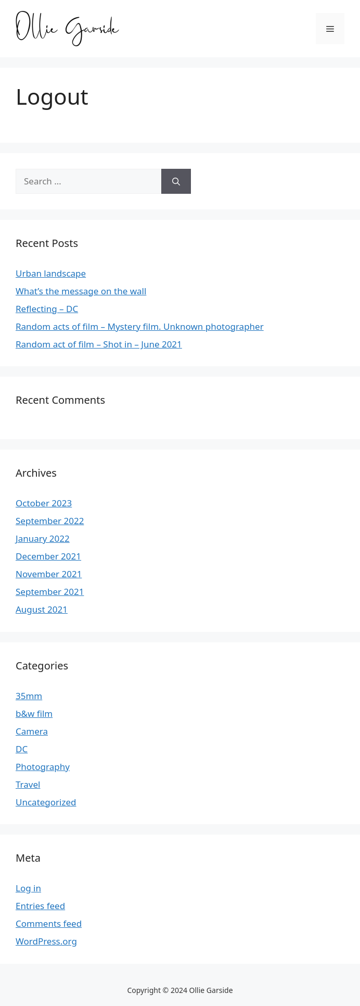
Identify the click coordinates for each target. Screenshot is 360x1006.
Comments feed (49, 923)
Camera (32, 731)
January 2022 (43, 538)
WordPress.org (46, 941)
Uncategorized (46, 802)
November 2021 (49, 574)
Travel (28, 784)
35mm (29, 696)
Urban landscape (51, 273)
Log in (28, 888)
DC (22, 749)
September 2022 (50, 521)
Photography (43, 767)
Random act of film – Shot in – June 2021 (99, 344)
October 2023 (44, 503)
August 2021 (42, 609)
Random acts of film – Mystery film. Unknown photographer (140, 326)
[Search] (176, 181)
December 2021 (48, 556)
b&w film (34, 713)
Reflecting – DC (47, 309)
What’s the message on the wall (81, 291)
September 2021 (50, 592)
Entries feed (40, 906)
